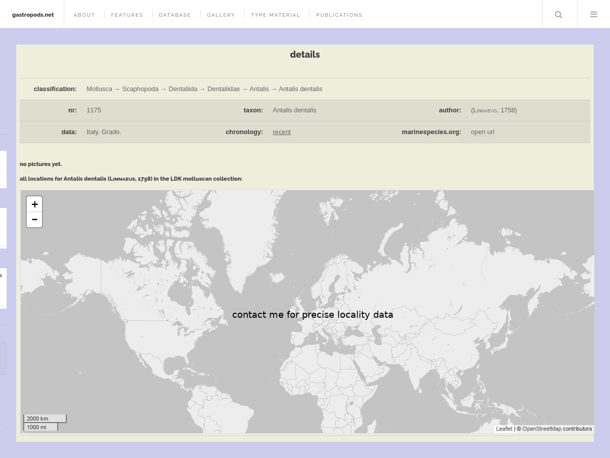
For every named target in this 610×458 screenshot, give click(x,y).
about (85, 15)
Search (559, 14)
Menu (594, 14)
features (127, 15)
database (175, 15)
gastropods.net (33, 14)
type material (275, 15)
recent (282, 132)
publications (339, 15)
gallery (221, 15)
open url (482, 132)
